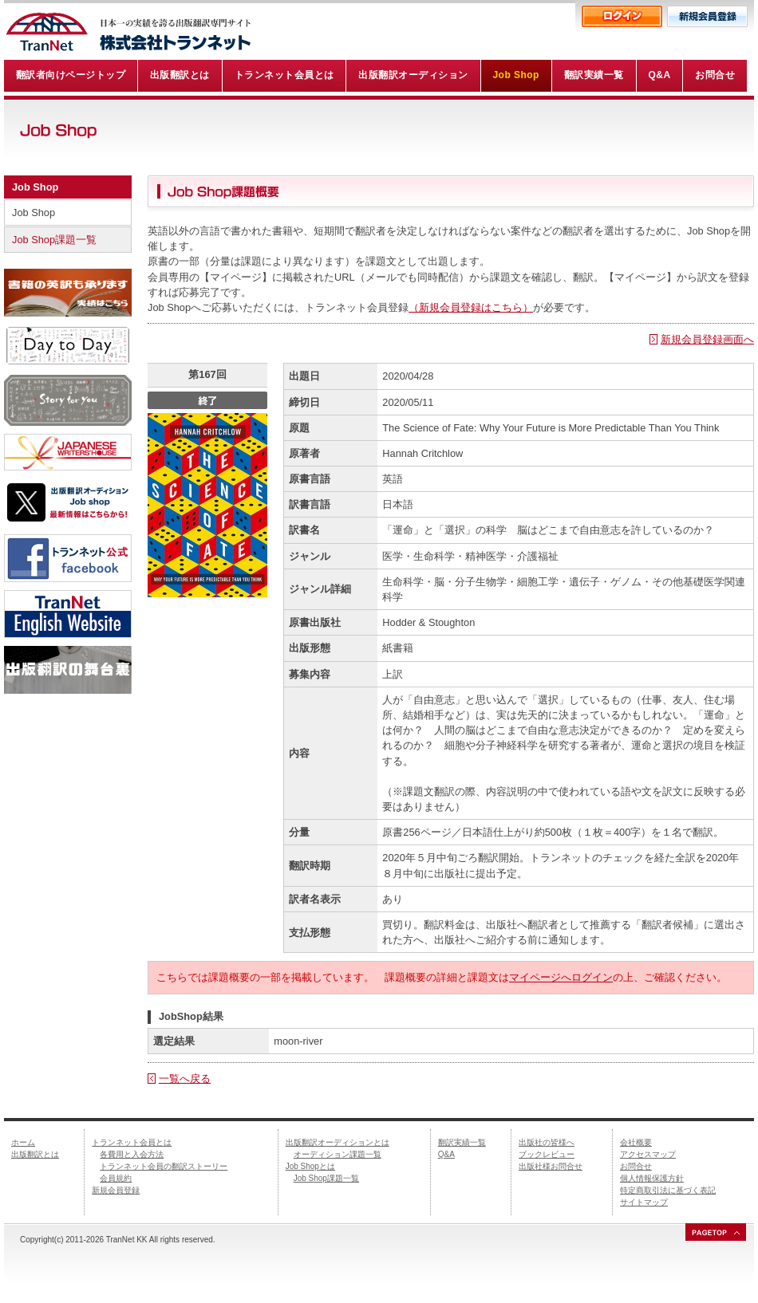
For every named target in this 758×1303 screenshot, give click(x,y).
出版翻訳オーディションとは (337, 1142)
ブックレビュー (546, 1154)
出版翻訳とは (35, 1154)
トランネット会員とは (132, 1142)
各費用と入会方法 (132, 1154)
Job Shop (35, 187)
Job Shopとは (310, 1166)
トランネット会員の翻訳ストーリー (163, 1166)
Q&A (446, 1154)
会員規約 (116, 1178)
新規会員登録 (116, 1190)
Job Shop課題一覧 (54, 240)
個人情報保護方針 (652, 1178)
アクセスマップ (648, 1154)
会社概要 (636, 1142)
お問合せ (636, 1166)
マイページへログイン (561, 977)
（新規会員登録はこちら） (471, 307)
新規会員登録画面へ (707, 339)
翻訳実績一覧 (462, 1142)
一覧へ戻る (185, 1079)
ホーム (23, 1142)
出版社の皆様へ (546, 1142)
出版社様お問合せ (550, 1166)
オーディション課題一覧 (337, 1154)
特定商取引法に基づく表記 (668, 1190)
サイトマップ (644, 1202)
